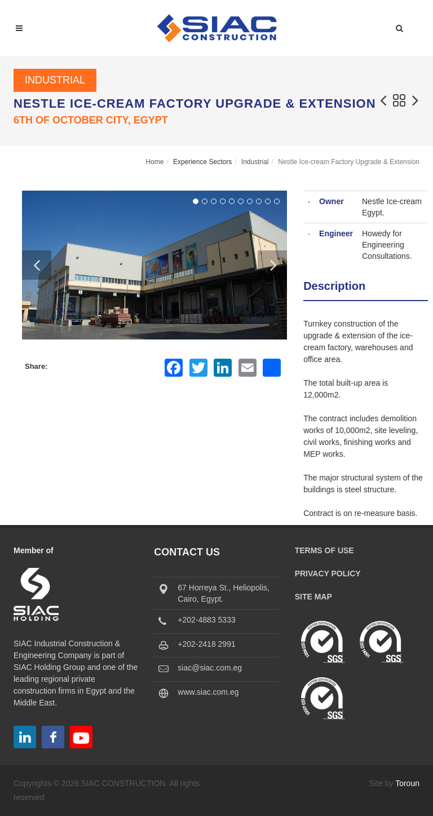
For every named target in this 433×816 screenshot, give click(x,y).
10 (277, 201)
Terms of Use (324, 550)
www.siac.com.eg (208, 691)
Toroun (407, 783)
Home (154, 162)
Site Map (313, 596)
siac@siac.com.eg (210, 667)
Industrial (55, 80)
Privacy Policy (328, 573)
